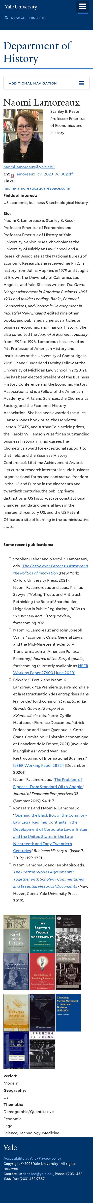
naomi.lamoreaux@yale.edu (29, 167)
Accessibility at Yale (19, 1158)
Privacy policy (50, 1158)
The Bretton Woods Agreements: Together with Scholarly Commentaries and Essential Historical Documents (48, 879)
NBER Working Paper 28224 (38, 765)
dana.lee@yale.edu (38, 1174)
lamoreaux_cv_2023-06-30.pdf (44, 174)
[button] (46, 83)
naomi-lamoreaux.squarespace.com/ (37, 188)
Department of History (37, 52)
